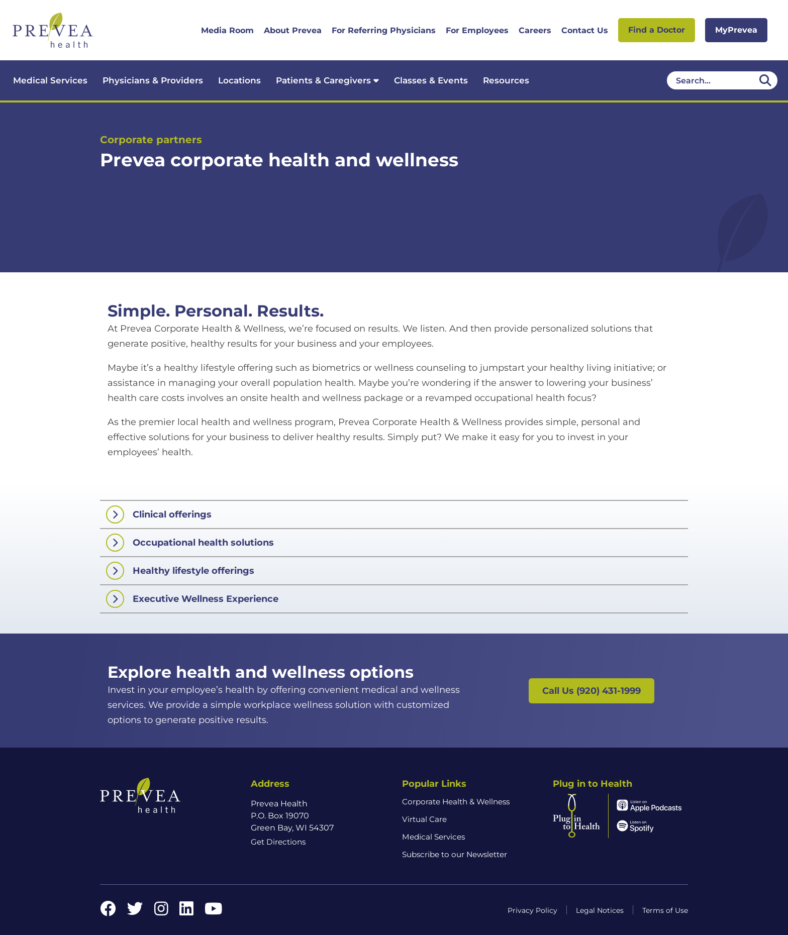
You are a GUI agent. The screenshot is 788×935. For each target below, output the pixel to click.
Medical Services (50, 80)
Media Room (227, 30)
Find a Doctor (656, 30)
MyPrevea (736, 30)
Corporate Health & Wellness (456, 801)
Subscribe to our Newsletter (454, 854)
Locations (239, 80)
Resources (506, 80)
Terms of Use (665, 910)
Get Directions (278, 842)
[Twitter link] (135, 911)
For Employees (477, 30)
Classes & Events (431, 80)
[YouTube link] (213, 911)
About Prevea (293, 30)
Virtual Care (424, 819)
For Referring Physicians (384, 30)
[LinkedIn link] (186, 911)
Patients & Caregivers (327, 80)
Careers (535, 30)
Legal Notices (600, 910)
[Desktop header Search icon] (765, 80)
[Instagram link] (161, 911)
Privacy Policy (532, 910)
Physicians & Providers (153, 80)
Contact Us (584, 30)
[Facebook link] (108, 911)
